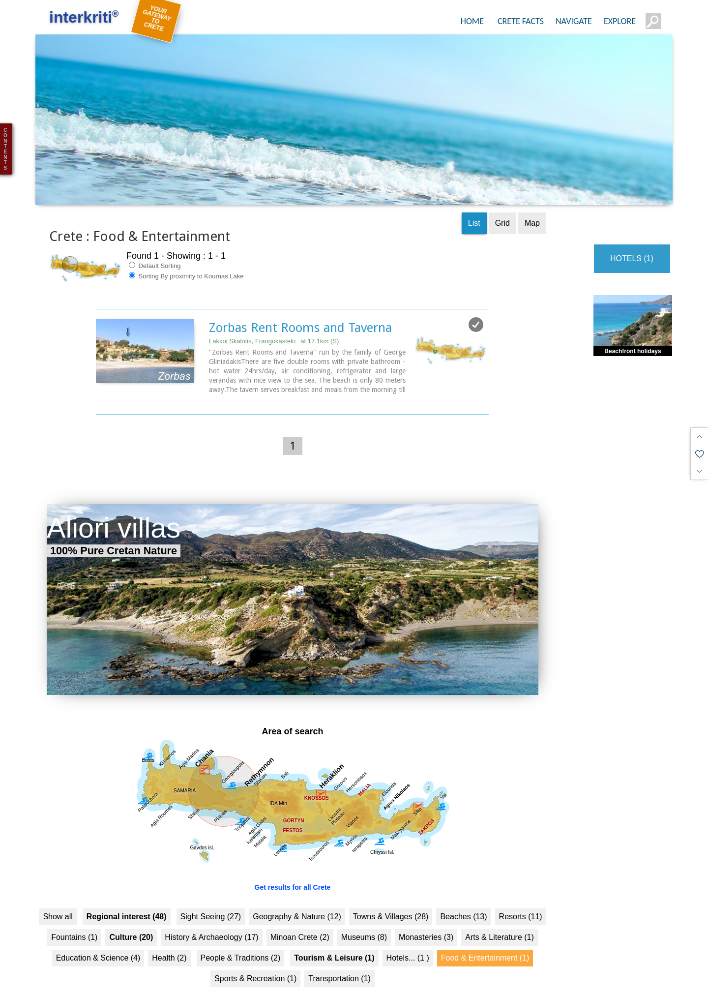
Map (532, 207)
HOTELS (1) (631, 242)
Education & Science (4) (98, 941)
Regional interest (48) (127, 900)
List (474, 207)
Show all (57, 900)
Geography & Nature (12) (297, 900)
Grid (502, 207)
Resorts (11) (520, 900)
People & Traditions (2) (241, 941)
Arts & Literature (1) (499, 921)
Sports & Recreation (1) (255, 962)
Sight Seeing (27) (210, 900)
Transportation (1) (339, 962)
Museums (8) (364, 921)
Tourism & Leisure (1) (334, 941)
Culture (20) (131, 921)
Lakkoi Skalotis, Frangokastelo (274, 325)
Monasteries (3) (426, 921)
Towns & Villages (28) (391, 900)
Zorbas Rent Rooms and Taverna (300, 311)
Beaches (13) (463, 900)
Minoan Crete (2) (299, 921)
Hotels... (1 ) (407, 941)
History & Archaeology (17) (211, 921)
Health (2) (169, 941)
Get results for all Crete (293, 871)
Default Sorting (155, 249)
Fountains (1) (74, 921)
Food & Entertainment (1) (485, 941)
